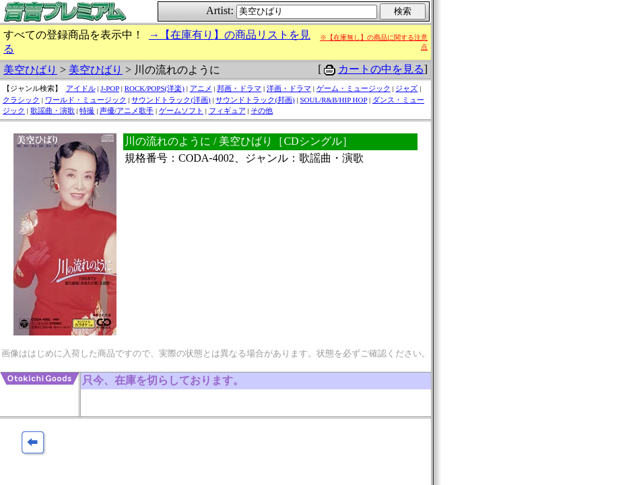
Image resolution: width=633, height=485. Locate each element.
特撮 (86, 110)
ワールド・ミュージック (86, 100)
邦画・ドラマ (239, 88)
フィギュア (227, 110)
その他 (262, 110)
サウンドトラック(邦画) (254, 100)
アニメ (201, 88)
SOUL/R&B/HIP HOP (333, 100)
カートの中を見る (381, 69)
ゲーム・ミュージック (353, 88)
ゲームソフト (181, 110)
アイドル (81, 88)
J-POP (109, 88)
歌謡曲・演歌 (52, 110)
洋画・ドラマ (289, 88)
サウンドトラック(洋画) (170, 100)
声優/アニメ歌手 (127, 110)
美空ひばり (30, 69)
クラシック (21, 100)
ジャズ (406, 88)
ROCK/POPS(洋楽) (155, 88)
